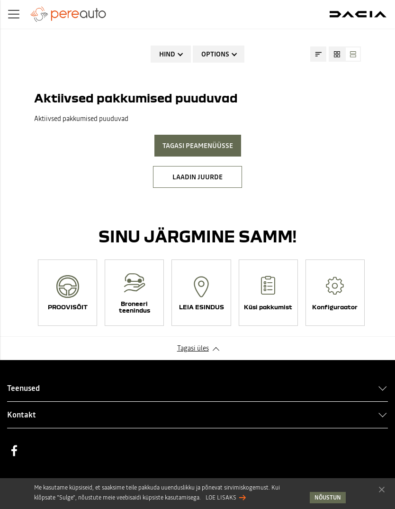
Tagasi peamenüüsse (197, 145)
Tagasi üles (193, 348)
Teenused (23, 388)
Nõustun (381, 489)
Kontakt (21, 414)
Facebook (14, 451)
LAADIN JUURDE (197, 177)
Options (215, 54)
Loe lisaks (221, 497)
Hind (167, 54)
